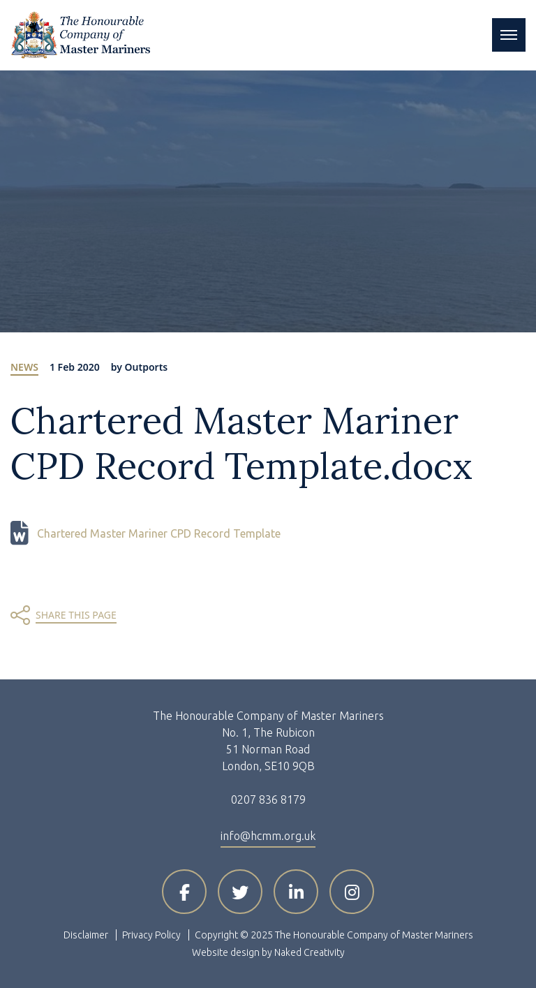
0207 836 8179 (268, 799)
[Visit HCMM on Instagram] (351, 891)
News (24, 367)
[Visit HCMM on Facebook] (184, 891)
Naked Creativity (309, 952)
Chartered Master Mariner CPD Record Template (159, 533)
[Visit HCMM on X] (240, 891)
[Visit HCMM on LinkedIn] (296, 891)
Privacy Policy (151, 935)
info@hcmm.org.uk (268, 836)
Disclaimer (86, 935)
